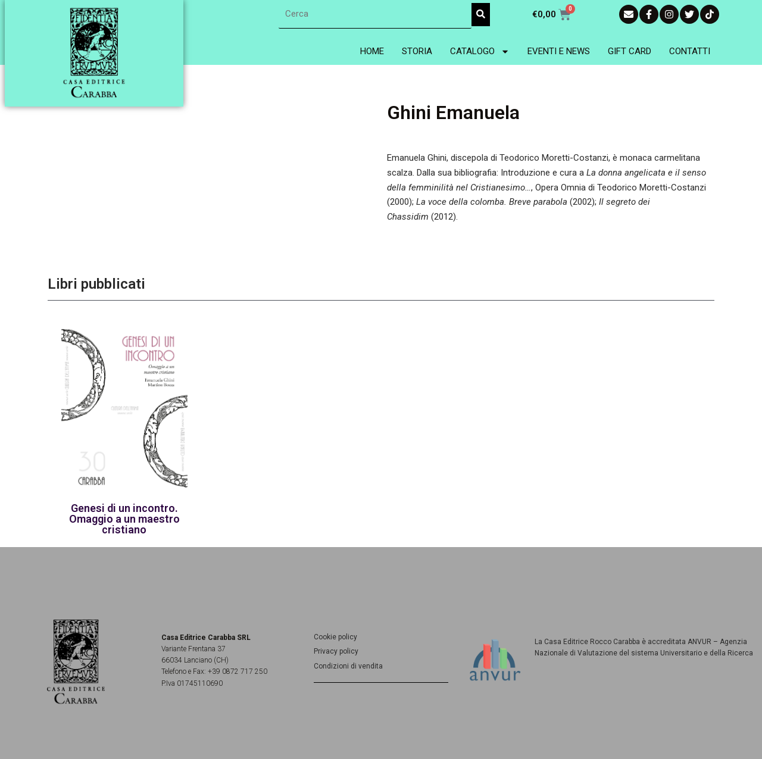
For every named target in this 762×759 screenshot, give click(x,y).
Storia (417, 51)
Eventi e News (558, 51)
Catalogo (480, 51)
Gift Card (629, 51)
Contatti (689, 51)
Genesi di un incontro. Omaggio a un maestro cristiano (124, 519)
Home (372, 51)
